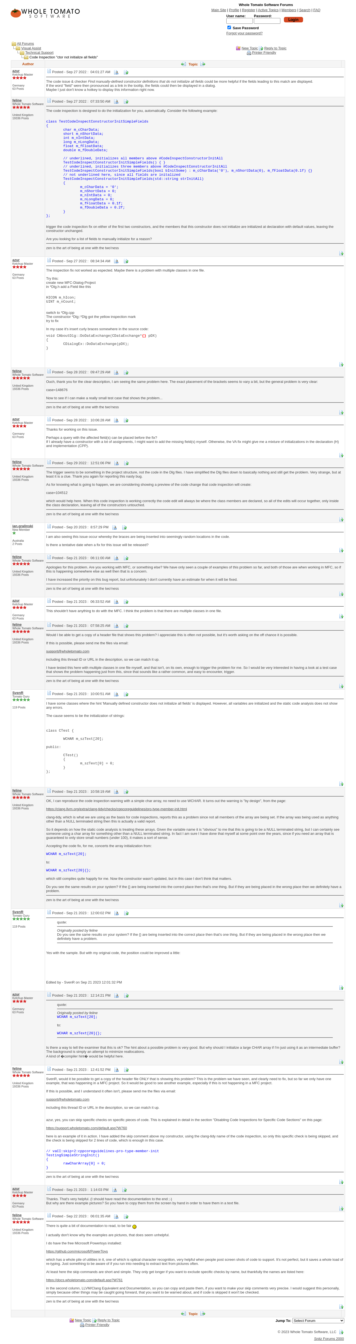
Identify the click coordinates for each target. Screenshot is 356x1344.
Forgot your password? (244, 33)
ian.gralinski (22, 526)
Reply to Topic (275, 48)
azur (16, 71)
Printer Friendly (264, 52)
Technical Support (39, 52)
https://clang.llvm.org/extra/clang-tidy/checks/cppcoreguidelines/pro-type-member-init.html (116, 809)
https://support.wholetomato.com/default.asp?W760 (86, 1128)
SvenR (17, 693)
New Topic (250, 48)
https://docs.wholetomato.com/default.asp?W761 (84, 1280)
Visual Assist (31, 48)
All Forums (25, 43)
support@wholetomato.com (67, 651)
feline (17, 100)
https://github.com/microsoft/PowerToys (77, 1251)
